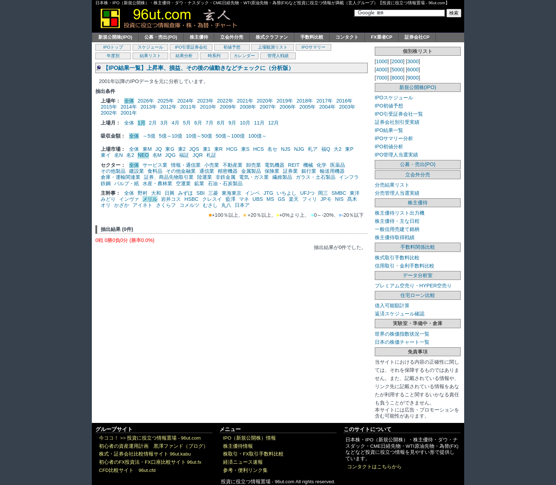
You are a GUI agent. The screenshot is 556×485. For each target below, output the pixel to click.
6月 (198, 123)
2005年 (307, 107)
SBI (200, 193)
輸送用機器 (332, 171)
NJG (299, 149)
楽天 (294, 199)
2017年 (324, 101)
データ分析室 (418, 275)
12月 (273, 123)
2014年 (129, 107)
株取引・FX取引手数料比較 (253, 454)
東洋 (355, 193)
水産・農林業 (157, 183)
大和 (156, 193)
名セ (272, 149)
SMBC (339, 193)
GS (281, 199)
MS (270, 199)
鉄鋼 (106, 183)
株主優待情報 (238, 446)
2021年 (245, 101)
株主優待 (199, 37)
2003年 (347, 107)
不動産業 (233, 165)
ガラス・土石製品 (315, 177)
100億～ (257, 136)
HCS (258, 149)
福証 (184, 155)
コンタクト (346, 37)
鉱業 (199, 183)
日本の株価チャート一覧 (402, 342)
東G (169, 149)
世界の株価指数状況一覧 (402, 334)
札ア (313, 149)
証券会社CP (417, 37)
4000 (382, 69)
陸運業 (204, 177)
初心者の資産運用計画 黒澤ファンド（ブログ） (153, 446)
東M (147, 149)
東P (349, 149)
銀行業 (308, 171)
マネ (244, 199)
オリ (106, 205)
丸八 (226, 205)
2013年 (148, 107)
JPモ (326, 199)
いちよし (286, 193)
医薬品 (337, 165)
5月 (187, 123)
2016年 (344, 101)
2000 (397, 61)
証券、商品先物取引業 (169, 177)
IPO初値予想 (389, 106)
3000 (413, 61)
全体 (129, 101)
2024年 (185, 101)
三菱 (213, 193)
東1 (207, 149)
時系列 (214, 56)
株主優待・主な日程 (397, 221)
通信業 (206, 171)
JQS (194, 149)
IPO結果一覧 (389, 130)
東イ (106, 155)
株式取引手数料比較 (397, 257)
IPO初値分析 (389, 146)
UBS (257, 199)
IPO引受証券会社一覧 (399, 114)
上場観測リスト (273, 47)
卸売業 (253, 165)
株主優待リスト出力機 (399, 213)
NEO (143, 155)
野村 (143, 193)
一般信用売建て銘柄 (397, 229)
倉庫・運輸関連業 (120, 177)
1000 (382, 61)
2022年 (225, 101)
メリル (150, 199)
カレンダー (244, 56)
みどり (108, 199)
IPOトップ (113, 47)
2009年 (228, 107)
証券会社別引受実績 (397, 122)
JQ (158, 149)
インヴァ (129, 199)
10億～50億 (199, 136)
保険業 (272, 171)
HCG (232, 149)
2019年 (285, 101)
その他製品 (113, 171)
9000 (413, 78)
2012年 (168, 107)
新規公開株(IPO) (115, 37)
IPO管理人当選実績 (396, 155)
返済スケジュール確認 (399, 313)
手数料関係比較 (417, 247)
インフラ (349, 177)
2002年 (109, 113)
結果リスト (150, 56)
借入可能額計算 (392, 305)
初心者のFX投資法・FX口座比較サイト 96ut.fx (150, 462)
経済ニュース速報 (243, 462)
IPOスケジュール (394, 97)
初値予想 (231, 47)
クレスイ (212, 199)
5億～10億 (170, 136)
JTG (268, 193)
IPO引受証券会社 (191, 47)
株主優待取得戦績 (395, 237)
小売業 (211, 165)
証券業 (290, 171)
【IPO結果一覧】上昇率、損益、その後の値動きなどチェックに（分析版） (198, 68)
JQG (170, 155)
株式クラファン (272, 37)
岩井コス (171, 199)
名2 (130, 155)
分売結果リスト (392, 185)
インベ (252, 193)
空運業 (183, 183)
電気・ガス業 (254, 177)
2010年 (208, 107)
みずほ (185, 193)
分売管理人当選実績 (397, 193)
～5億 (149, 136)
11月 (259, 123)
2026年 (146, 101)
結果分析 (184, 56)
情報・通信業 (186, 165)
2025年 (165, 101)
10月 (245, 123)
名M (157, 155)
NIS (339, 199)
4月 (175, 123)
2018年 (304, 101)
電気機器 (274, 165)
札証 (211, 155)
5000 (397, 69)
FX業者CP (382, 37)
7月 (209, 123)
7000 (382, 78)
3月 (164, 123)
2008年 (248, 107)
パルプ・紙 (126, 183)
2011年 (188, 107)
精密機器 (228, 171)
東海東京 (231, 193)
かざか (121, 205)
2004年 (327, 107)
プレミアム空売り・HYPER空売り (413, 285)
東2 (182, 149)
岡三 (323, 193)
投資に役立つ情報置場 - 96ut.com (164, 438)
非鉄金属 (225, 177)
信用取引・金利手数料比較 (404, 266)
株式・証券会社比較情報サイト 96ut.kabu (145, 454)
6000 (413, 69)
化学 (322, 165)
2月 (153, 123)
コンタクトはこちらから (374, 466)
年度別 (113, 56)
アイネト (142, 205)
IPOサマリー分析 (394, 138)
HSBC (191, 199)
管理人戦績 (278, 56)
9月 (232, 123)
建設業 (136, 171)
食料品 (155, 171)
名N (118, 155)
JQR (198, 155)
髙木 (352, 199)
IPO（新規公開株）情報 (249, 438)
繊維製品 (282, 177)
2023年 (205, 101)
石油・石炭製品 (225, 183)
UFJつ (307, 193)
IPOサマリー (313, 47)
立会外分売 (231, 37)
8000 (397, 78)
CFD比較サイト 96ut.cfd (127, 470)
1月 (141, 123)
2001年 (129, 113)
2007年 (268, 107)
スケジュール (150, 47)
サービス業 (155, 165)
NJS (285, 149)
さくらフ (166, 205)
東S (245, 149)
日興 (169, 193)
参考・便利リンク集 (245, 470)
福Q (325, 149)
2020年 (265, 101)
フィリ (309, 199)
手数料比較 (311, 37)
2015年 (109, 107)
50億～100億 (230, 136)
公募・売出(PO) (160, 37)
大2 (337, 149)
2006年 (287, 107)
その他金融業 (181, 171)
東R (218, 149)
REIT (294, 165)
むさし (210, 205)
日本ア (242, 205)
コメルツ (189, 205)
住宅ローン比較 (417, 295)
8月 (221, 123)
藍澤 (230, 199)
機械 (308, 165)
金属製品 (251, 171)
